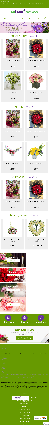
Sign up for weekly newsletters (24, 308)
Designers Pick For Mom (12, 60)
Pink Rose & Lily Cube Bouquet (36, 93)
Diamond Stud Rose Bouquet (36, 60)
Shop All (33, 36)
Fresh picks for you (24, 302)
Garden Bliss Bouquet (12, 163)
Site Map (29, 423)
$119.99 (12, 66)
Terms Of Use (5, 423)
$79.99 (36, 98)
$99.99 (36, 169)
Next (47, 54)
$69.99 (12, 98)
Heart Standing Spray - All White (36, 240)
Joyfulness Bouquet (36, 163)
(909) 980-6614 (6, 1)
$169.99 (36, 66)
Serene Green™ (12, 92)
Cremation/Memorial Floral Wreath (12, 240)
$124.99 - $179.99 (36, 246)
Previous (2, 54)
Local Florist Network (21, 423)
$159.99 (12, 246)
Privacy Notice (12, 423)
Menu (5, 20)
